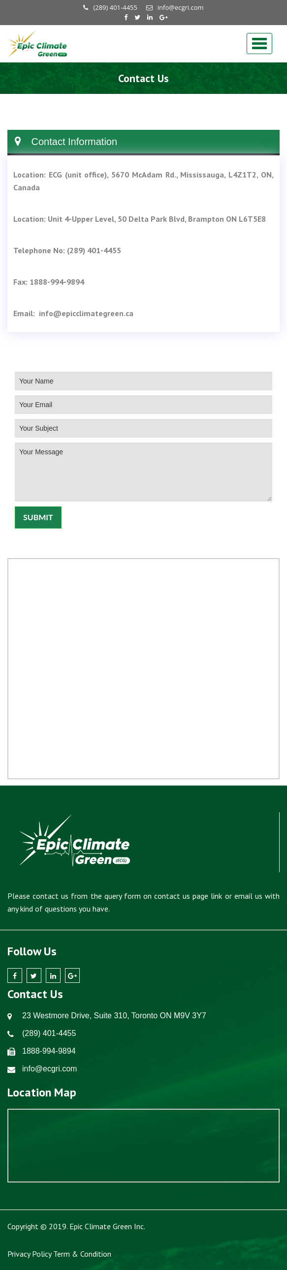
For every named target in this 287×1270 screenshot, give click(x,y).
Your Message (143, 472)
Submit (38, 517)
